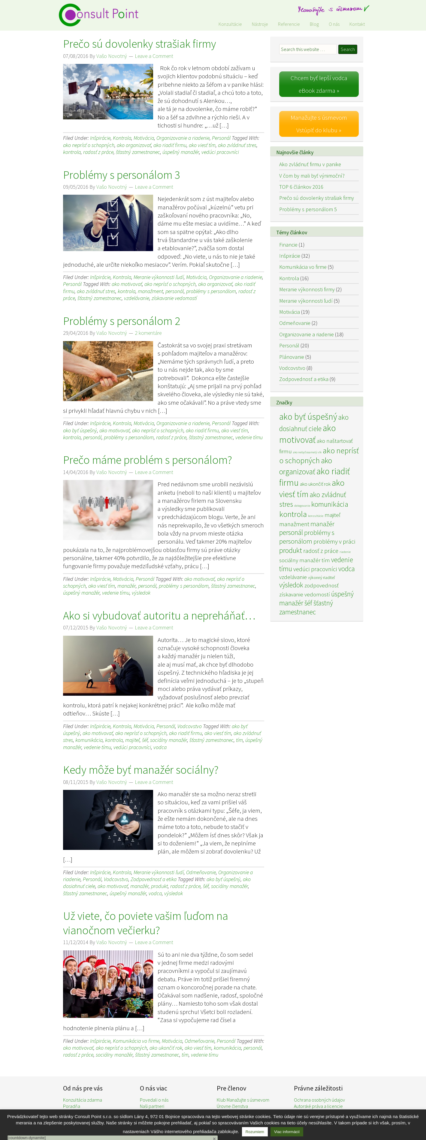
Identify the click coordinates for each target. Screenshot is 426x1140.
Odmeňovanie (201, 872)
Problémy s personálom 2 (121, 321)
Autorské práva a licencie (318, 1106)
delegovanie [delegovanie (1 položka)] (302, 505)
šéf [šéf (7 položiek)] (308, 602)
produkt (159, 886)
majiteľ (132, 739)
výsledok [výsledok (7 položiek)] (291, 584)
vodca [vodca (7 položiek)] (346, 567)
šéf (145, 739)
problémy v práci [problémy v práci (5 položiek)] (334, 541)
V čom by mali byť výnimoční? (312, 174)
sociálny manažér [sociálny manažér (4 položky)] (299, 559)
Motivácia (144, 137)
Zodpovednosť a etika (154, 879)
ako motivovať (127, 283)
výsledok (141, 592)
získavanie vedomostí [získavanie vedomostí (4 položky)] (304, 593)
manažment (150, 291)
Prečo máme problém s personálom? (147, 460)
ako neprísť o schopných (88, 145)
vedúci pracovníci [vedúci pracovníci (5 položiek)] (315, 568)
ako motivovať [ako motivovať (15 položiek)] (307, 433)
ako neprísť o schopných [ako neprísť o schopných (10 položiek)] (319, 455)
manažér (126, 585)
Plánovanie (291, 355)
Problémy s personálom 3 (121, 175)
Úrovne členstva (232, 1106)
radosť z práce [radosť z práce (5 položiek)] (320, 550)
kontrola (72, 151)
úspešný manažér (180, 151)
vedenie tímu (249, 437)
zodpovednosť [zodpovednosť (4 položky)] (321, 584)
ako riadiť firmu (169, 145)
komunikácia (89, 739)
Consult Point (102, 15)
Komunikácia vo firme (136, 1040)
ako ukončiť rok (166, 1047)
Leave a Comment (154, 55)
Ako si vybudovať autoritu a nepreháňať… (159, 615)
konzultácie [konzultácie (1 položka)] (315, 515)
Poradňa (71, 1106)
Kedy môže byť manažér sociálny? (141, 770)
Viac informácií (287, 1132)
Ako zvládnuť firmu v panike (310, 163)
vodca (160, 747)
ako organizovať (134, 145)
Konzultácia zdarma (82, 1100)
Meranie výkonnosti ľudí (159, 277)
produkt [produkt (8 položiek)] (290, 549)
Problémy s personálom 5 (308, 208)
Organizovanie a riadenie (183, 137)
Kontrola (122, 137)
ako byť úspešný (80, 430)
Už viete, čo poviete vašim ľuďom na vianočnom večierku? (145, 923)
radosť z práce (98, 151)
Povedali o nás (154, 1100)
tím (239, 739)
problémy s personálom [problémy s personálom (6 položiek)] (306, 536)
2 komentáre (148, 332)
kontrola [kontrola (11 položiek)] (293, 513)
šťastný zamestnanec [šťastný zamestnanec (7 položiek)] (306, 607)
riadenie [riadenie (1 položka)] (345, 551)
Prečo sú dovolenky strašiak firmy (139, 44)
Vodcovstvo (189, 726)
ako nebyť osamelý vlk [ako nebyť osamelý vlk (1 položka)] (307, 451)
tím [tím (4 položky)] (326, 559)
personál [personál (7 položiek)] (291, 531)
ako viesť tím (202, 145)
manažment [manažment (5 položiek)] (294, 523)
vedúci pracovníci (220, 151)
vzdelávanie (136, 298)
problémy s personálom (211, 291)
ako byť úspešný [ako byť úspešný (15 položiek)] (308, 416)
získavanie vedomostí (174, 298)
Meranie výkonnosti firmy (307, 288)
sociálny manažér (168, 739)
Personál (221, 137)
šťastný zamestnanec (138, 151)
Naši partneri (152, 1106)
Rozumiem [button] (255, 1132)
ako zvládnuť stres (237, 145)
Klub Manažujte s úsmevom (243, 1100)
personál (174, 291)
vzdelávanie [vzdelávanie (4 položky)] (293, 576)
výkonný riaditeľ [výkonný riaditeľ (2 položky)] (321, 576)
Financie (288, 243)
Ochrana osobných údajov (319, 1100)
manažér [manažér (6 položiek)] (322, 523)
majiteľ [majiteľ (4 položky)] (332, 514)
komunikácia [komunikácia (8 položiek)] (329, 503)
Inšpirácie (100, 137)
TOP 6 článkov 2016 (301, 185)
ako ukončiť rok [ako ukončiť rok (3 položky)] (315, 483)
